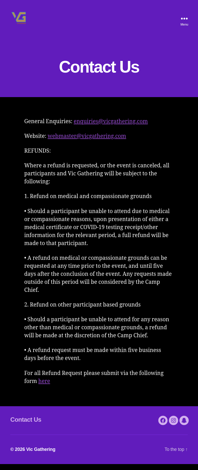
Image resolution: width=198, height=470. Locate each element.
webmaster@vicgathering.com (87, 142)
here (44, 387)
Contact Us (25, 425)
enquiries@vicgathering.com (111, 127)
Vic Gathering (40, 455)
